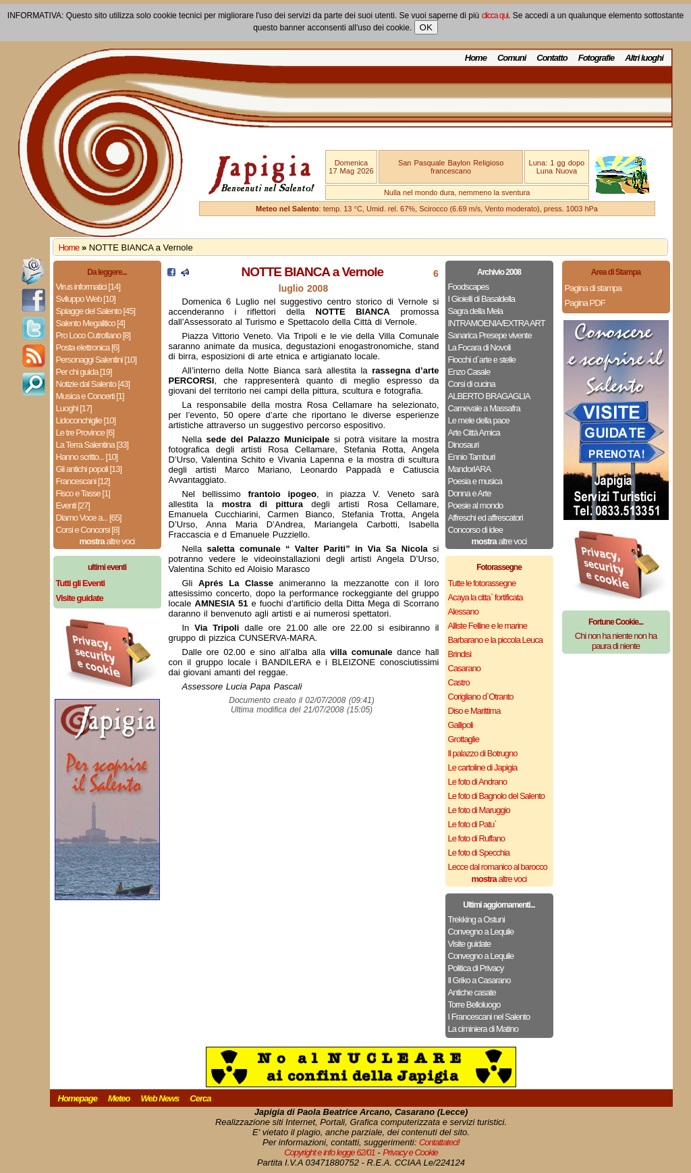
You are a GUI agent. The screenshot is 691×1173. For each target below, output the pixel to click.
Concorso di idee (475, 530)
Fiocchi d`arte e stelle (482, 360)
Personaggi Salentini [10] (96, 360)
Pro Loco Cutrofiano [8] (93, 335)
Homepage (77, 1098)
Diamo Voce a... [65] (88, 518)
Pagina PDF (585, 303)
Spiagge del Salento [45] (96, 311)
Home (476, 58)
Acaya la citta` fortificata (485, 597)
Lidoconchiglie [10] (86, 420)
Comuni (511, 58)
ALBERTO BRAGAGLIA (489, 396)
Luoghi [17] (74, 408)
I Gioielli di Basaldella (482, 299)
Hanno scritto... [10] (87, 457)
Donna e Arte (469, 493)
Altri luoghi (644, 58)
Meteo (119, 1098)
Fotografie (596, 58)
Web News (160, 1098)
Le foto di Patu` (472, 824)
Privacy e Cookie (410, 1152)
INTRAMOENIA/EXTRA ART (496, 323)
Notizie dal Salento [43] (93, 384)
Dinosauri (463, 445)
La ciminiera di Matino (483, 1029)
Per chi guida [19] (84, 372)
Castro (459, 682)
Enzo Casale (469, 372)
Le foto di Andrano (477, 782)
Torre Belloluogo (474, 1004)
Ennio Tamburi (471, 457)
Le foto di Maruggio (479, 810)
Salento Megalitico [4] (90, 323)
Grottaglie (463, 739)
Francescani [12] (83, 481)
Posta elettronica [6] (87, 347)
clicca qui (495, 15)
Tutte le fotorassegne (482, 583)
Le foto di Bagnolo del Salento (496, 796)
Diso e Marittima (474, 711)
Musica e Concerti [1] (90, 396)
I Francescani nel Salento (489, 1017)
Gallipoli (460, 725)
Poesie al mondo (475, 505)
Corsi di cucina (471, 384)
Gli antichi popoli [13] (89, 469)
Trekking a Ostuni (476, 919)
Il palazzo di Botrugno (483, 753)
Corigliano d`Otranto (481, 697)
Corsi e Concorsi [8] (87, 530)
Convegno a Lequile (481, 932)
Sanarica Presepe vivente (490, 335)
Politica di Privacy (476, 968)
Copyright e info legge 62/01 (329, 1152)
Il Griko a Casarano (479, 980)
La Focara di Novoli (479, 347)
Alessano (463, 611)
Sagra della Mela (475, 311)
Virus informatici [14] (88, 287)
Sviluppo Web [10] (85, 299)
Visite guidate (469, 944)
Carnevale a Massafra (484, 408)
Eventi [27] (73, 505)
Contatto (551, 58)
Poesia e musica (475, 481)
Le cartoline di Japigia (483, 767)
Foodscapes (468, 287)
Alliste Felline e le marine (488, 626)
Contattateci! (439, 1142)
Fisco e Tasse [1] (83, 493)
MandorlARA (469, 469)
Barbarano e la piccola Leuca (495, 640)
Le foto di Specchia (479, 853)
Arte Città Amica (474, 432)
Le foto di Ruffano (476, 838)
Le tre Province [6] (85, 432)
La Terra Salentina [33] (92, 445)
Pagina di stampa (593, 288)
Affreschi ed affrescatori (485, 518)
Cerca (200, 1098)
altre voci (107, 541)
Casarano (464, 668)
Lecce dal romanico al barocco (497, 867)
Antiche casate (472, 992)
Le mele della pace (478, 420)
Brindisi (460, 654)
